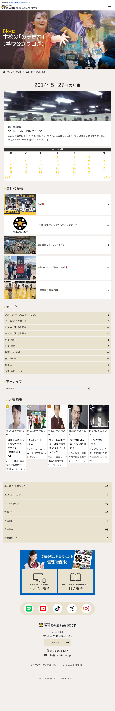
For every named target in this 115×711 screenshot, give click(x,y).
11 (104, 161)
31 (89, 172)
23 (74, 168)
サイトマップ (35, 665)
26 (11, 172)
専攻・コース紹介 (56, 494)
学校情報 (56, 529)
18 (104, 164)
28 (40, 172)
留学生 (57, 365)
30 (74, 172)
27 (26, 172)
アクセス (60, 642)
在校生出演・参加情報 (57, 333)
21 (40, 168)
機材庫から (57, 358)
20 (26, 168)
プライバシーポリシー (51, 665)
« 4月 (8, 177)
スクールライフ (56, 503)
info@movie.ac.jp (57, 654)
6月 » (107, 177)
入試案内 (56, 520)
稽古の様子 (57, 340)
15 (57, 164)
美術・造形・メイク (57, 371)
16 (74, 164)
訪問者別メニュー (56, 537)
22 (57, 168)
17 (89, 164)
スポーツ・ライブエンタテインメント (57, 315)
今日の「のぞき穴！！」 (57, 321)
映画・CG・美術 (57, 352)
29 (57, 172)
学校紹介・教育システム (56, 486)
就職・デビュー (56, 511)
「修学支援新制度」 (17, 2)
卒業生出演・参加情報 (57, 327)
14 (40, 164)
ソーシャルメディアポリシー (73, 665)
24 (89, 168)
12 (11, 164)
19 (11, 168)
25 (104, 168)
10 (89, 161)
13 (26, 164)
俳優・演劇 (57, 346)
